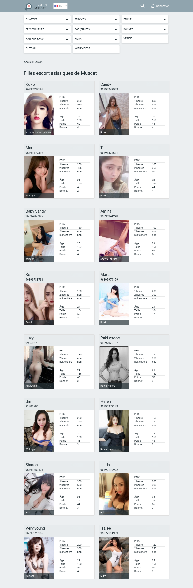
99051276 (32, 343)
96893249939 (109, 89)
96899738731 (34, 279)
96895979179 (109, 279)
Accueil (29, 62)
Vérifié (128, 38)
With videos (82, 48)
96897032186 (34, 89)
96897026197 (109, 343)
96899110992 (109, 470)
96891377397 (34, 153)
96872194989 (109, 533)
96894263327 (34, 216)
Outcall (31, 48)
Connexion (160, 6)
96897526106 (34, 533)
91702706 (32, 406)
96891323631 (109, 153)
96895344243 (109, 216)
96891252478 (34, 470)
